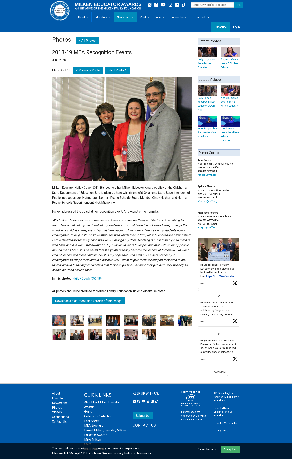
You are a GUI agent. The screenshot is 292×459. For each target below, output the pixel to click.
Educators (101, 17)
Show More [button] (219, 371)
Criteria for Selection (98, 416)
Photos (144, 17)
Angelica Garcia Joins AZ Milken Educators (230, 59)
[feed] (219, 301)
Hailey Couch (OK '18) (87, 278)
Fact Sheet (91, 421)
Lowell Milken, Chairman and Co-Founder (223, 412)
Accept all (230, 449)
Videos (159, 17)
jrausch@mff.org (207, 174)
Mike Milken (92, 439)
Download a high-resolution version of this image (88, 301)
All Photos (87, 40)
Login (236, 27)
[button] (218, 263)
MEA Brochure (93, 425)
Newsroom (123, 17)
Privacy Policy (221, 430)
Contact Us (202, 17)
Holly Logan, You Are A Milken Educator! (207, 59)
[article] (218, 263)
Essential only (207, 449)
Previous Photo (88, 70)
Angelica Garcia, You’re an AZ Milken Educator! (230, 98)
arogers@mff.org (207, 227)
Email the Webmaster (225, 423)
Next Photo (117, 70)
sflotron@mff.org (207, 201)
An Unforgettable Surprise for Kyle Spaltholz (207, 128)
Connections (178, 17)
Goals (88, 411)
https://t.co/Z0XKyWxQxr (220, 276)
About (81, 17)
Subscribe (221, 27)
